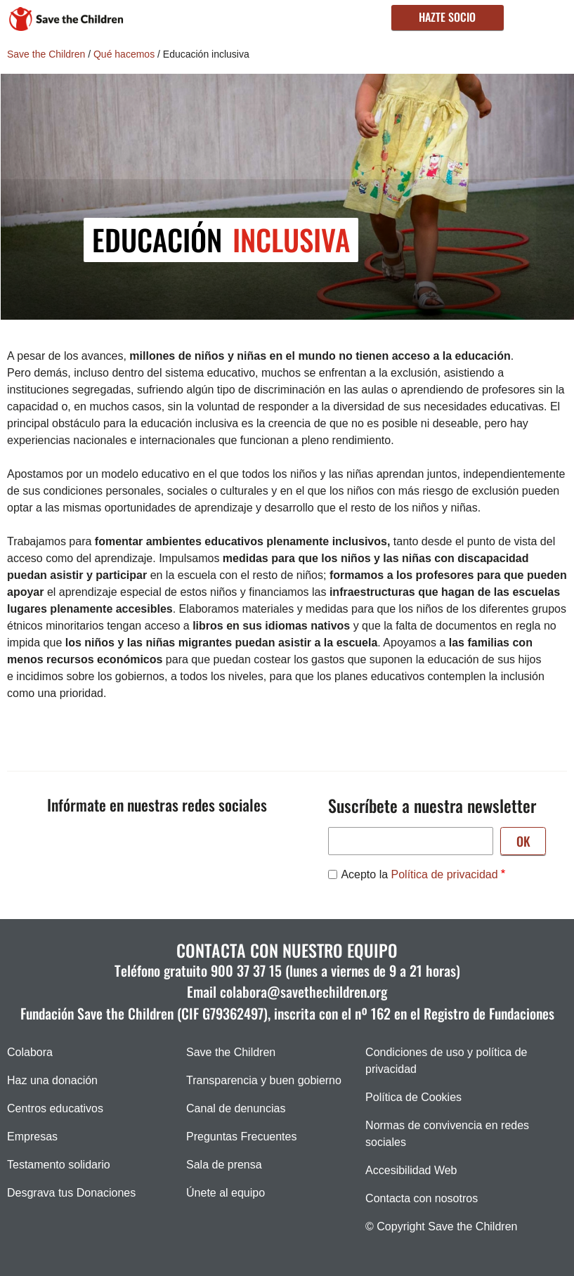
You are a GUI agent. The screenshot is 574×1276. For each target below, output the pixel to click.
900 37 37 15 (246, 970)
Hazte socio (447, 16)
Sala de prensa (224, 1165)
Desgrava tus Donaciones (71, 1193)
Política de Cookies (413, 1097)
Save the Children (46, 54)
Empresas (32, 1136)
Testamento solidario (58, 1165)
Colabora (30, 1052)
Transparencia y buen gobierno (263, 1080)
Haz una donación (52, 1080)
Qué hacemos (124, 54)
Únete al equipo (225, 1193)
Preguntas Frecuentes (241, 1136)
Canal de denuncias (235, 1108)
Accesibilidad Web (411, 1170)
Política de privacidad (444, 874)
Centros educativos (55, 1108)
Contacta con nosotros (421, 1198)
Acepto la (419, 874)
